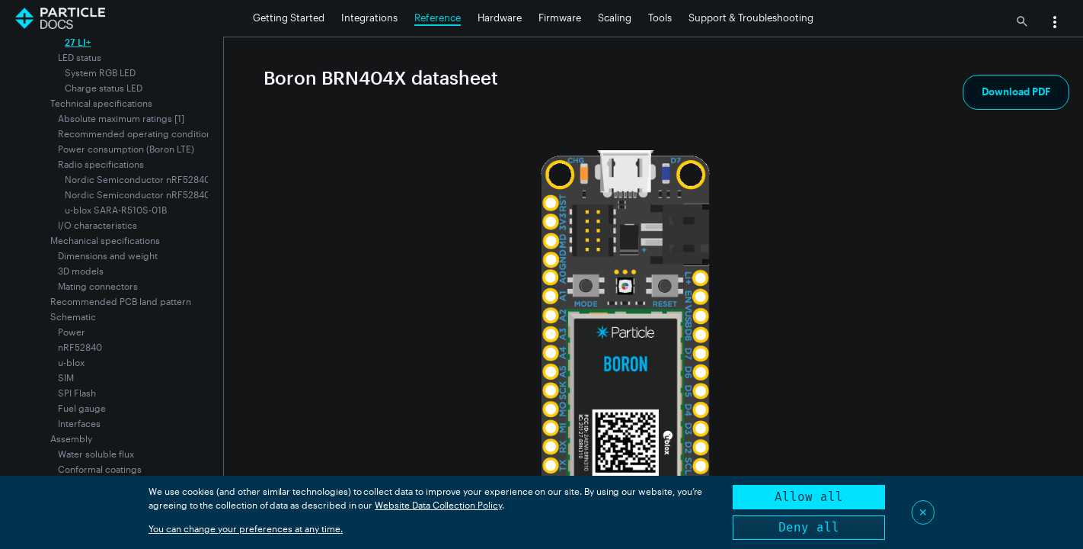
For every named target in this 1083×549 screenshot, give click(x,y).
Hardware (500, 17)
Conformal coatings (100, 469)
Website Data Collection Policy (438, 504)
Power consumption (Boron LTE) (126, 148)
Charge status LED (103, 87)
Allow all (809, 497)
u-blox (71, 362)
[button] (1055, 23)
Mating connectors (98, 286)
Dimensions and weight (108, 255)
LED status (79, 57)
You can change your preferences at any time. (246, 528)
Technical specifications (101, 103)
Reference (437, 17)
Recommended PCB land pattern (120, 301)
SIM (66, 377)
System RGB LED (100, 72)
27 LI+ (78, 42)
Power (71, 331)
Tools (660, 17)
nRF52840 (80, 347)
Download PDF (1016, 91)
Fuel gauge (82, 408)
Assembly (71, 438)
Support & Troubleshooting (750, 17)
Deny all (808, 527)
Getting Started (288, 17)
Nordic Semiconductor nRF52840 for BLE (153, 179)
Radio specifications (101, 164)
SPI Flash (77, 392)
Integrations (369, 17)
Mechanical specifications (105, 240)
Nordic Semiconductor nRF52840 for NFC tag (163, 194)
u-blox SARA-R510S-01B (116, 209)
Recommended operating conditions (137, 133)
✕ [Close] (923, 512)
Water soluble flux (96, 453)
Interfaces (79, 423)
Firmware (559, 17)
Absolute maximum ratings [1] (121, 118)
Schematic (73, 316)
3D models (81, 270)
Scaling (614, 17)
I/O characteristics (97, 225)
